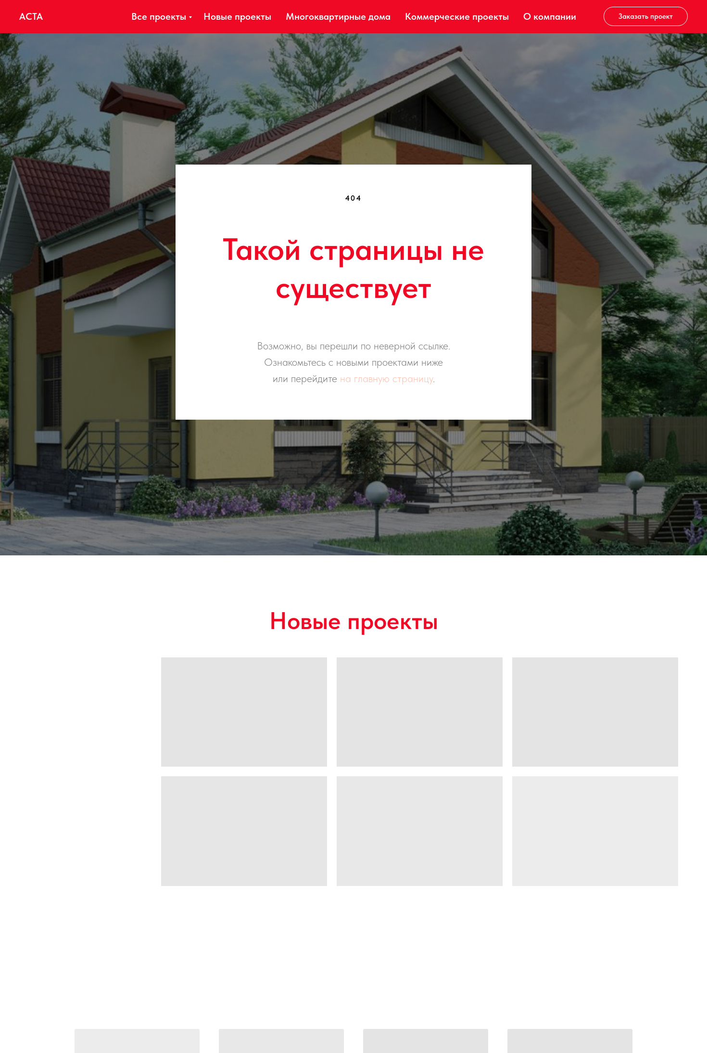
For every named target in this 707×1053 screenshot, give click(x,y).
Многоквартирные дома (338, 16)
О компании (549, 16)
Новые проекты (237, 16)
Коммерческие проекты (457, 16)
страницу (412, 378)
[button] (646, 16)
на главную (365, 378)
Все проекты (158, 16)
